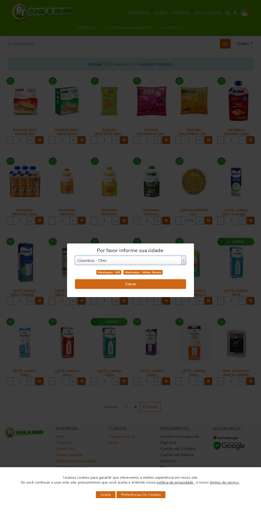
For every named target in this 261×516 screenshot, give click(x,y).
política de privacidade (175, 482)
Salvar (130, 284)
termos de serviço (225, 482)
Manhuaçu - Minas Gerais (143, 272)
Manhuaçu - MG (109, 272)
